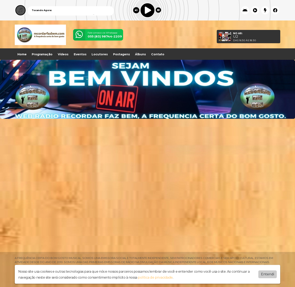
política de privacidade (155, 277)
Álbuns (140, 54)
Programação (42, 54)
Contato (157, 54)
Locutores (100, 54)
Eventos (80, 54)
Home (22, 54)
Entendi (267, 274)
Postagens (121, 54)
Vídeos (63, 54)
